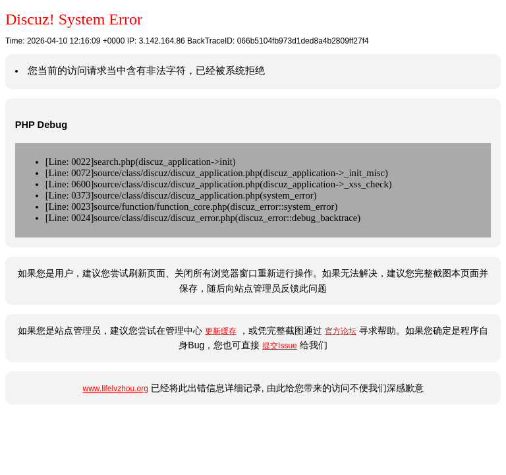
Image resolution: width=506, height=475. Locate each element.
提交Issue (279, 345)
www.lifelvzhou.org (115, 388)
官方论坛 (340, 331)
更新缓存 (221, 331)
